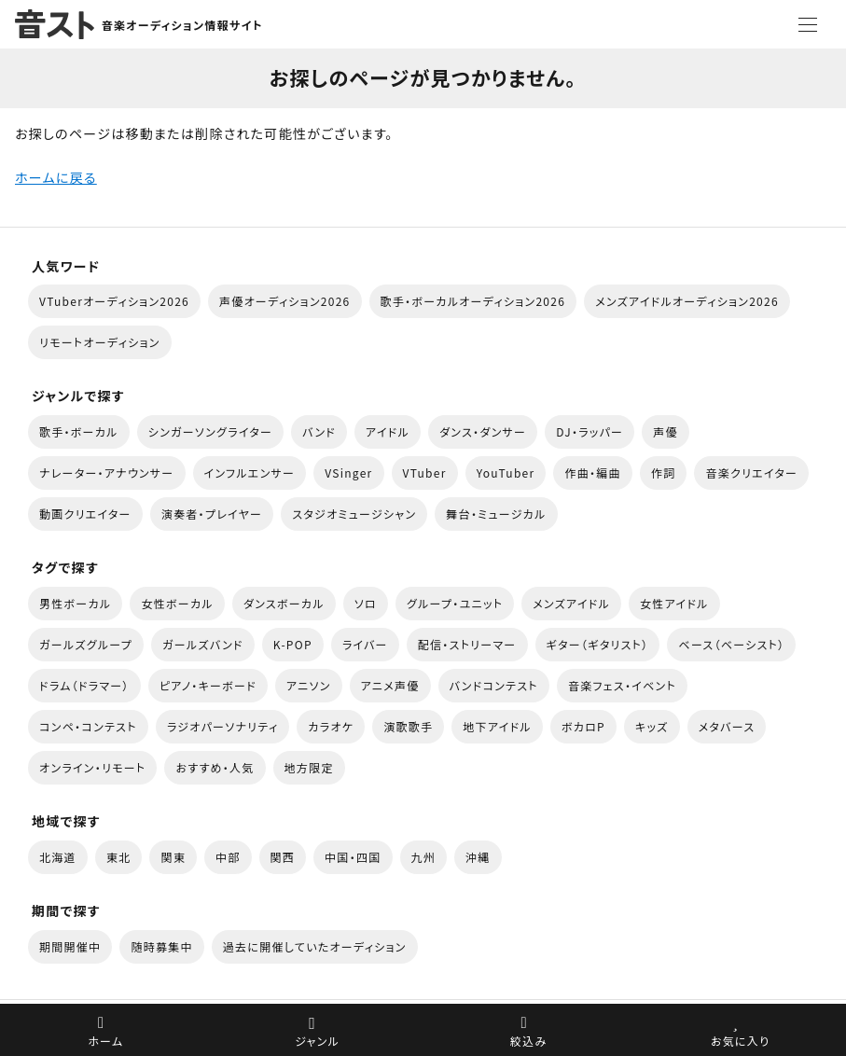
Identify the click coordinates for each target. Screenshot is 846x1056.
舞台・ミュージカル (496, 513)
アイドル (387, 431)
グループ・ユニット (455, 603)
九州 (424, 857)
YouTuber (506, 472)
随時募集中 (161, 946)
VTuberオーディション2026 (114, 301)
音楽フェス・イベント (622, 685)
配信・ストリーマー (467, 644)
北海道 (57, 857)
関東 (173, 857)
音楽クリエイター (751, 472)
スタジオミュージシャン (354, 513)
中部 (228, 857)
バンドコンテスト (494, 685)
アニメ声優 (390, 685)
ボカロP (583, 726)
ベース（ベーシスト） (731, 644)
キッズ (652, 726)
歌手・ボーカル (78, 431)
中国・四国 (353, 857)
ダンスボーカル (284, 603)
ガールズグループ (85, 644)
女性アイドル (674, 603)
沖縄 (478, 857)
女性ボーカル (177, 603)
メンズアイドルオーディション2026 (687, 301)
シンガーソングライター (210, 431)
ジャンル (317, 1041)
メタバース (727, 726)
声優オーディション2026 (284, 301)
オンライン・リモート (92, 767)
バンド (319, 431)
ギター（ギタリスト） (598, 644)
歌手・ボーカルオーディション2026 (473, 301)
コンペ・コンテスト (88, 726)
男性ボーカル (75, 603)
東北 (119, 857)
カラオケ (331, 726)
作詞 (663, 472)
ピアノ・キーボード (208, 685)
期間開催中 (70, 946)
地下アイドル (497, 726)
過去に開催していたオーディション (315, 946)
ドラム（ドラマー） (84, 685)
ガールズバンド (202, 644)
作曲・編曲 (592, 472)
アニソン (308, 685)
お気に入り (740, 1041)
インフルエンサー (250, 472)
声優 (665, 431)
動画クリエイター (85, 513)
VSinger (348, 472)
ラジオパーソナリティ (223, 726)
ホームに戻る (56, 177)
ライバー (365, 644)
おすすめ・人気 (214, 767)
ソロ (365, 603)
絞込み (529, 1041)
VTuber (425, 472)
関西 (283, 857)
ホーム (105, 1041)
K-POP (292, 644)
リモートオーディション (99, 342)
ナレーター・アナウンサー (106, 472)
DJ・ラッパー (589, 431)
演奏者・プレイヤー (211, 513)
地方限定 (309, 767)
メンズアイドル (571, 603)
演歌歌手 (408, 726)
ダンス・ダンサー (482, 431)
